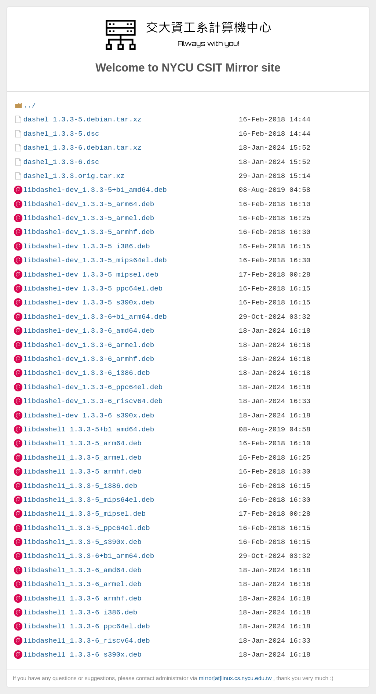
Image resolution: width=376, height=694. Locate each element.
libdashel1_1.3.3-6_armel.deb (82, 584)
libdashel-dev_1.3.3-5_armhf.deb (88, 232)
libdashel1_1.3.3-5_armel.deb (82, 458)
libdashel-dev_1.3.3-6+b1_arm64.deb (95, 317)
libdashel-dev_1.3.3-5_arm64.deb (88, 204)
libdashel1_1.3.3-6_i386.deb (80, 612)
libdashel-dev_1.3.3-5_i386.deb (86, 246)
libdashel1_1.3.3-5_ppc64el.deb (86, 528)
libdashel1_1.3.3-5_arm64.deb (82, 443)
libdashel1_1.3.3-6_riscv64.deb (86, 641)
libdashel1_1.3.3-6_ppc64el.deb (86, 626)
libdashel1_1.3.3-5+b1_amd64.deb (88, 429)
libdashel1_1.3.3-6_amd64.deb (82, 570)
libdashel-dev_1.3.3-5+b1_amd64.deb (95, 190)
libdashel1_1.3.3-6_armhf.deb (82, 598)
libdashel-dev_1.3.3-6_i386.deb (86, 373)
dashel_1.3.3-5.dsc (61, 134)
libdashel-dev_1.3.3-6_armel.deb (88, 345)
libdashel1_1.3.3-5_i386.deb (80, 486)
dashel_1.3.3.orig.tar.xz (73, 176)
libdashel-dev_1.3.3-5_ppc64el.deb (93, 288)
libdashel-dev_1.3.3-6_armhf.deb (88, 359)
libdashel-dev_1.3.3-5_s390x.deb (88, 302)
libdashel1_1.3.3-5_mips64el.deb (88, 500)
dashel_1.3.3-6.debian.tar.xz (82, 148)
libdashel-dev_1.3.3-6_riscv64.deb (93, 401)
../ (29, 105)
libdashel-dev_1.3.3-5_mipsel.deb (90, 275)
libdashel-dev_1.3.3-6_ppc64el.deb (93, 387)
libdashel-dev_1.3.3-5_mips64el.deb (95, 260)
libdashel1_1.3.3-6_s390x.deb (82, 655)
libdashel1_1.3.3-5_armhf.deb (82, 471)
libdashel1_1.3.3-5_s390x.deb (82, 542)
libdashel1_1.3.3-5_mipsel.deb (84, 514)
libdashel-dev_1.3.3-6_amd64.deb (88, 331)
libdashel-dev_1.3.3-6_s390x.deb (88, 415)
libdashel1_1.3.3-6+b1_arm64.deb (88, 556)
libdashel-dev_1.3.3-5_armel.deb (88, 218)
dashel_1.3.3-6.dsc (61, 162)
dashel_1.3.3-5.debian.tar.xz (82, 119)
